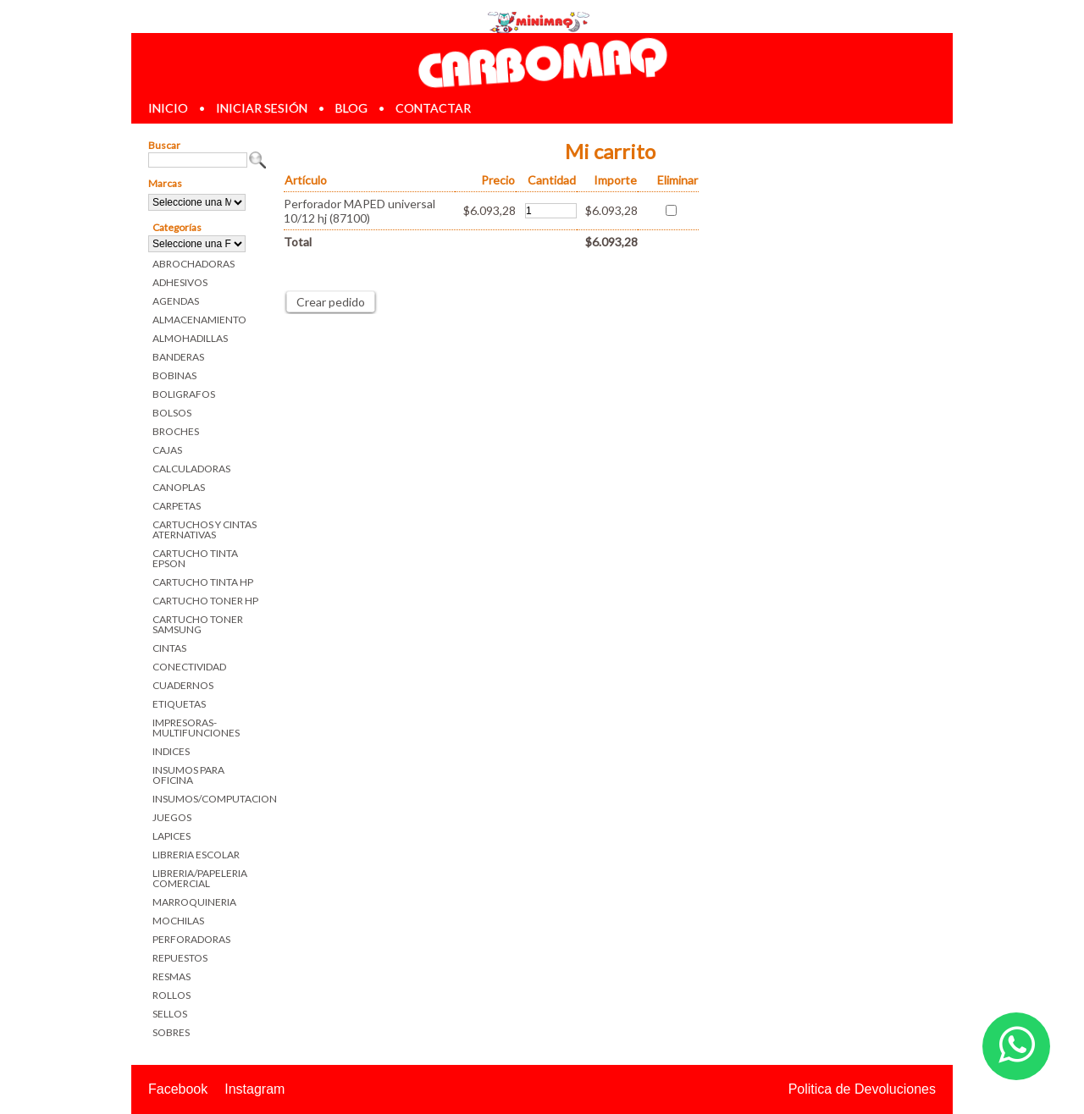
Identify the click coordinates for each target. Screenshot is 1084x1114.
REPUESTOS (179, 957)
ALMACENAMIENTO (199, 319)
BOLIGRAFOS (183, 394)
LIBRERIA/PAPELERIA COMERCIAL (199, 878)
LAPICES (171, 836)
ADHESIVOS (179, 282)
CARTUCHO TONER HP (205, 600)
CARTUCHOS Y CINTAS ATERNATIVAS (204, 529)
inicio (168, 108)
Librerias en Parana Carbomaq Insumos (542, 62)
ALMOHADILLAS (190, 338)
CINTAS (169, 648)
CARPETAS (176, 505)
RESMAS (171, 976)
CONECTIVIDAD (189, 666)
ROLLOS (171, 995)
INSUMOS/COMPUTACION (209, 798)
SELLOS (169, 1013)
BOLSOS (171, 412)
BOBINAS (174, 375)
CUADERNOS (182, 685)
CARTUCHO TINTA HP (202, 582)
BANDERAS (178, 356)
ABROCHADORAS (193, 263)
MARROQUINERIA (194, 902)
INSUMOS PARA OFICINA (188, 775)
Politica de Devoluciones (862, 1089)
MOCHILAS (178, 920)
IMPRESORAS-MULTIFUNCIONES (196, 727)
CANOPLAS (178, 487)
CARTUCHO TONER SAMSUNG (197, 624)
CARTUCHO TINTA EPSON (195, 558)
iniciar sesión (261, 108)
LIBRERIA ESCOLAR (196, 854)
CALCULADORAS (191, 468)
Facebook (177, 1089)
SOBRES (171, 1032)
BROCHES (175, 431)
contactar (433, 108)
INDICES (171, 751)
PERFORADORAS (191, 939)
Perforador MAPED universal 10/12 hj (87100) (359, 210)
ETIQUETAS (179, 704)
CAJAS (167, 450)
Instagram (254, 1089)
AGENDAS (175, 301)
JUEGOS (171, 817)
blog (351, 108)
